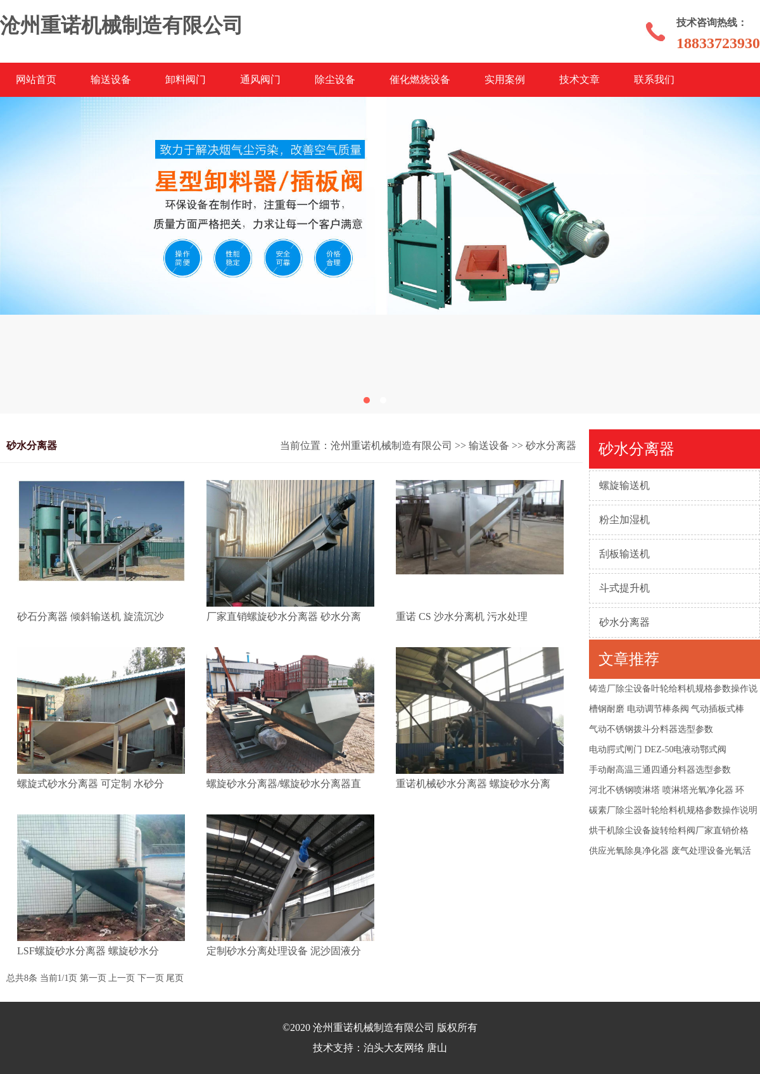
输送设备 (111, 79)
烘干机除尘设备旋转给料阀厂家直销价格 (669, 830)
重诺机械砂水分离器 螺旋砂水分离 (473, 783)
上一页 (121, 978)
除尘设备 (335, 79)
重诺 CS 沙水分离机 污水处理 (462, 616)
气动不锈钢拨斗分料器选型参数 (651, 729)
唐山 (437, 1047)
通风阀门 (260, 79)
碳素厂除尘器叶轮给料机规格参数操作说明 (673, 810)
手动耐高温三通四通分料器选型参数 (660, 769)
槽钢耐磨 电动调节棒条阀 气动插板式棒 (666, 709)
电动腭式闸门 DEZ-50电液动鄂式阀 (657, 749)
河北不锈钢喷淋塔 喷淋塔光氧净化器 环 (666, 790)
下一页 (150, 978)
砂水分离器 (624, 622)
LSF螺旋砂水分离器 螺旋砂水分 (88, 950)
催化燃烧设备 (420, 79)
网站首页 (36, 79)
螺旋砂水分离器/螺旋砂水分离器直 (283, 783)
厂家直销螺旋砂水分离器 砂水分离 (283, 616)
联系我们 (654, 79)
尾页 (175, 978)
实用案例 (504, 79)
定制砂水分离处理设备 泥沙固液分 (283, 950)
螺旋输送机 (624, 485)
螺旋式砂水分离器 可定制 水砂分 (90, 783)
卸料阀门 (185, 79)
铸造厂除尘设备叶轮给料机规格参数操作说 (673, 688)
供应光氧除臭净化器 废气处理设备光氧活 (670, 851)
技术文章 (579, 79)
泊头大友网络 (394, 1047)
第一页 (93, 978)
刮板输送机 (624, 553)
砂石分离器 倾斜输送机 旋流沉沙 (90, 616)
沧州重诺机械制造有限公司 (391, 445)
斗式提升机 (624, 588)
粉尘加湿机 (624, 519)
